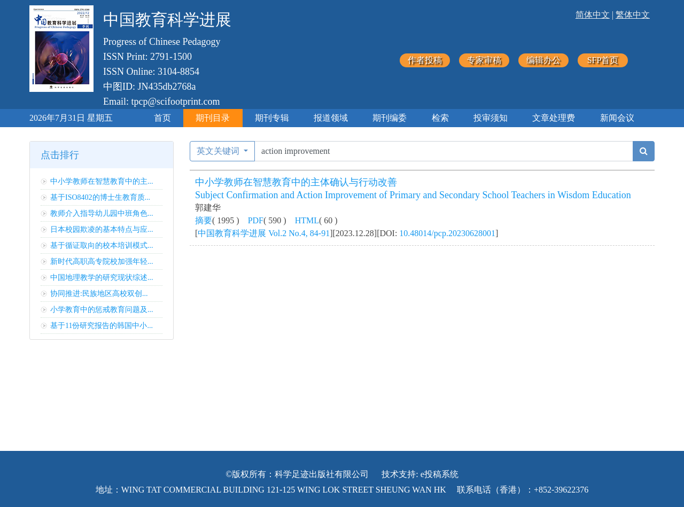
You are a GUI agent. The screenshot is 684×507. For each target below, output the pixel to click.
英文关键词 (219, 150)
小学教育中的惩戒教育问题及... (101, 310)
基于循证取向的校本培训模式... (101, 245)
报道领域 (331, 117)
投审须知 (490, 117)
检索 (440, 117)
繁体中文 (633, 14)
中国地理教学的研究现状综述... (101, 278)
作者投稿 (425, 60)
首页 (162, 117)
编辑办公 (543, 60)
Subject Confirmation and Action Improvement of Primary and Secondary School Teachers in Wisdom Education (413, 195)
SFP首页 (603, 60)
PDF (255, 220)
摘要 (203, 220)
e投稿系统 (439, 474)
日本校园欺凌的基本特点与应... (101, 229)
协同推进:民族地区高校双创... (98, 294)
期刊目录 (213, 117)
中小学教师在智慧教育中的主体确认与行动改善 (296, 182)
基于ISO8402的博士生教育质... (100, 197)
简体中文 (593, 14)
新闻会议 (617, 117)
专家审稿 (484, 60)
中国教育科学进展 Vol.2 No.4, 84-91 (264, 233)
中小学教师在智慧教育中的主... (101, 181)
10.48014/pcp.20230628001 (447, 233)
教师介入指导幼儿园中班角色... (101, 213)
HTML (307, 220)
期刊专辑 (272, 117)
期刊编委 (389, 117)
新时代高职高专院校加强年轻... (101, 262)
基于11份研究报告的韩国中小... (101, 326)
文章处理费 (553, 117)
